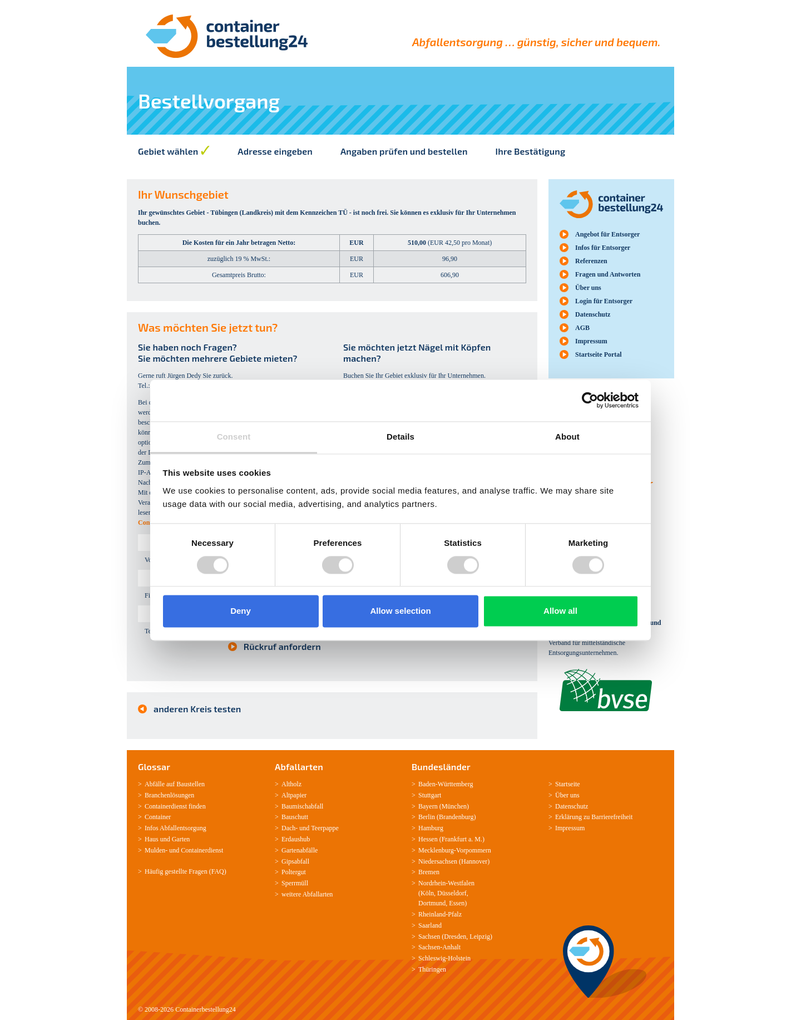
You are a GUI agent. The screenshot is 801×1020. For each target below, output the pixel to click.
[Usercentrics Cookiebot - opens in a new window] (590, 400)
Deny (240, 611)
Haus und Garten (167, 839)
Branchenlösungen (169, 795)
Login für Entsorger (603, 301)
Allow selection (400, 611)
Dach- (289, 828)
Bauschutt (294, 817)
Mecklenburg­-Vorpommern (454, 850)
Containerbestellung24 (205, 1009)
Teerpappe (325, 828)
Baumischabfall (302, 806)
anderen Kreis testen (197, 708)
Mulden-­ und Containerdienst (184, 850)
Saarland (430, 925)
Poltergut (293, 872)
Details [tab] (400, 436)
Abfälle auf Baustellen (175, 784)
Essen (456, 903)
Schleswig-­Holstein (444, 958)
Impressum (591, 341)
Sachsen (429, 936)
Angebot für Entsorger (607, 234)
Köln (427, 893)
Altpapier (293, 795)
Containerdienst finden (175, 806)
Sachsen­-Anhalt (439, 947)
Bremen (428, 872)
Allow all (560, 611)
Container (158, 817)
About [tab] (567, 436)
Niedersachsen (437, 861)
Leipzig (479, 936)
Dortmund (432, 903)
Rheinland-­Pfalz (440, 914)
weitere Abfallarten (307, 894)
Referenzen (591, 261)
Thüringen (432, 969)
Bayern (428, 806)
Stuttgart (429, 795)
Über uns (588, 288)
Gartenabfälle (299, 850)
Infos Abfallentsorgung (175, 828)
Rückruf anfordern (282, 646)
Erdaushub (295, 839)
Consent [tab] (234, 436)
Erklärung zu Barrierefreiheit (593, 817)
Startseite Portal (598, 354)
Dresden (455, 936)
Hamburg (430, 828)
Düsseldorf (452, 893)
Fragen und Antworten (607, 274)
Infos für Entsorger (602, 248)
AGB (582, 328)
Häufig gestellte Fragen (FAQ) (185, 871)
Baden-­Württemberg (445, 784)
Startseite (567, 784)
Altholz (291, 784)
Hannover (474, 861)
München (454, 806)
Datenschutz (592, 314)
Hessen (428, 839)
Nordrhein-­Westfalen (446, 883)
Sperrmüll (294, 883)
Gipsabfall (295, 861)
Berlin (426, 817)
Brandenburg (456, 817)
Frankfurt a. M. (462, 839)
